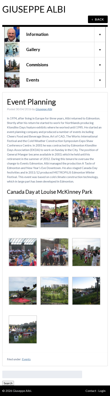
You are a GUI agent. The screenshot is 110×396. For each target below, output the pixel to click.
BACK (98, 19)
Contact (91, 390)
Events (32, 79)
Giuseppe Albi (34, 9)
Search (8, 383)
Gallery (33, 49)
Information (37, 34)
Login (101, 390)
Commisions (37, 64)
